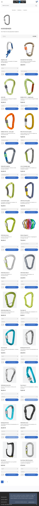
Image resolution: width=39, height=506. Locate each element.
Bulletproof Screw (5, 422)
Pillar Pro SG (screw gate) (25, 131)
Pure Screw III (4, 347)
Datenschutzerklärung (21, 502)
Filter (34, 36)
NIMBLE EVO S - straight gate (26, 97)
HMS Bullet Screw (24, 422)
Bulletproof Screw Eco (25, 347)
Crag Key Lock (4, 59)
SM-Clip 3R (3, 460)
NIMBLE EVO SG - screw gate (7, 131)
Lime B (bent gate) (5, 200)
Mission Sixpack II (24, 235)
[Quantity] (2, 74)
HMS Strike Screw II (5, 272)
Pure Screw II (23, 385)
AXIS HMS (3, 97)
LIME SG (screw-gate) (25, 200)
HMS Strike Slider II (24, 272)
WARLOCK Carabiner (5, 166)
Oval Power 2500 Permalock (26, 460)
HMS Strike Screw (5, 235)
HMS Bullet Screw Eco (6, 385)
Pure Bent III (23, 310)
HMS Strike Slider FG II (6, 310)
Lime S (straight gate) (25, 166)
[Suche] (19, 5)
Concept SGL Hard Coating (26, 59)
